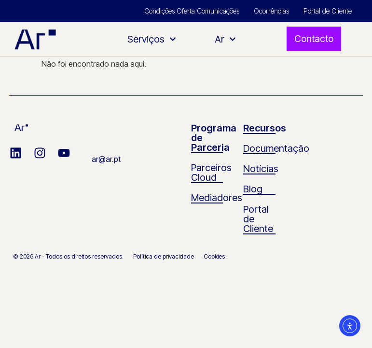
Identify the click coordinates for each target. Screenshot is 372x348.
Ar (225, 39)
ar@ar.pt (106, 159)
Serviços (151, 39)
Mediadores (216, 197)
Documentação (276, 148)
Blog (252, 189)
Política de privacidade (163, 256)
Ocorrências (271, 11)
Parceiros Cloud (211, 172)
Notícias (260, 168)
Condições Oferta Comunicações (191, 11)
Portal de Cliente (327, 11)
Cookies (214, 256)
